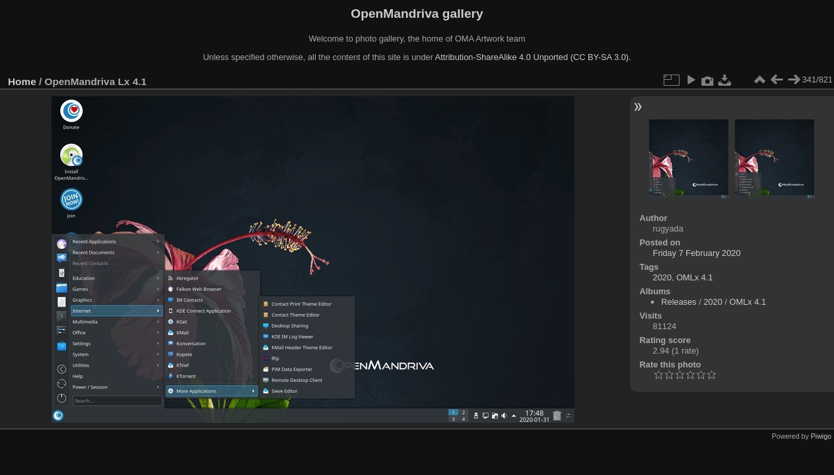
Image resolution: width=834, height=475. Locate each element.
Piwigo (821, 436)
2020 (662, 277)
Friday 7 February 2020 (697, 253)
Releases (678, 302)
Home (22, 81)
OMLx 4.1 (694, 277)
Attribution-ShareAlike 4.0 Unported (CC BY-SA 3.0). (533, 57)
